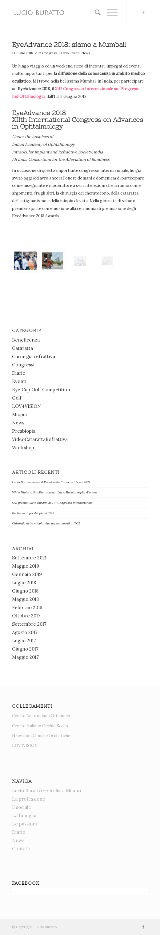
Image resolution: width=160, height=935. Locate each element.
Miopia (19, 414)
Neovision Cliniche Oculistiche (41, 735)
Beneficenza (26, 340)
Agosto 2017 (25, 632)
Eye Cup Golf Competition (41, 389)
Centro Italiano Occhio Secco (40, 725)
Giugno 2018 (25, 591)
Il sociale (21, 807)
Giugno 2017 (25, 649)
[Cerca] (95, 12)
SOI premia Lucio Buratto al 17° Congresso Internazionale (52, 502)
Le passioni (24, 824)
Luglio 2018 (24, 582)
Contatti (21, 849)
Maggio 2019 (25, 566)
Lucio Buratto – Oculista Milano (46, 791)
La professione (28, 799)
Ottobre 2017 (26, 616)
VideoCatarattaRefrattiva (40, 439)
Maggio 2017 (25, 657)
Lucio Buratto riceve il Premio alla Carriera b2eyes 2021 (51, 482)
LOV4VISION (26, 406)
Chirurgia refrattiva (33, 356)
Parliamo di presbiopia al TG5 (33, 513)
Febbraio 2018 (27, 607)
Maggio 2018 (25, 599)
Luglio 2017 (24, 640)
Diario (64, 53)
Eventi (75, 53)
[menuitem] (95, 12)
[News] (66, 12)
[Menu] (109, 12)
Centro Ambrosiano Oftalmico (41, 715)
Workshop (23, 447)
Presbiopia (23, 431)
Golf (17, 398)
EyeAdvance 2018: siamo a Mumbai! (69, 44)
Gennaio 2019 (27, 574)
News (86, 53)
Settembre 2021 (29, 558)
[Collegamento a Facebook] (143, 12)
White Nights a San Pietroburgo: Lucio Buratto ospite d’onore (54, 492)
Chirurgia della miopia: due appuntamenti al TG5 (46, 523)
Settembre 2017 (29, 624)
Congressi (50, 53)
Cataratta (22, 348)
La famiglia (24, 815)
